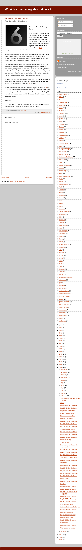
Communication (64, 184)
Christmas (62, 220)
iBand (62, 403)
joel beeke (62, 285)
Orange (61, 203)
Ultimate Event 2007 (66, 517)
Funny (61, 140)
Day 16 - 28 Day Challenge (68, 455)
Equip (61, 266)
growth (61, 116)
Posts (60, 22)
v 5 (29, 83)
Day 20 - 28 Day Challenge (68, 434)
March (63, 393)
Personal (61, 113)
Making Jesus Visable (67, 413)
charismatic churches (65, 277)
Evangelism (62, 233)
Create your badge (62, 87)
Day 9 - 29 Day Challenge (68, 486)
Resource (62, 269)
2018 (61, 341)
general (61, 129)
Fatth (60, 206)
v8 (46, 87)
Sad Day (63, 484)
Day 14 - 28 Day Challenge (68, 465)
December (64, 369)
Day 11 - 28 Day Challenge (68, 476)
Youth (60, 187)
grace (60, 108)
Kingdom (61, 222)
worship (61, 181)
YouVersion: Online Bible (69, 49)
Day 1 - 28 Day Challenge (68, 525)
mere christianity (64, 296)
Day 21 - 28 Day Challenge (68, 432)
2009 (61, 364)
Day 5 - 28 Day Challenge (68, 501)
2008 (61, 367)
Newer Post (5, 177)
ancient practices (64, 244)
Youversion (62, 214)
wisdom (61, 318)
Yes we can (63, 463)
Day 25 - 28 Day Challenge (68, 408)
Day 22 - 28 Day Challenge (68, 426)
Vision (61, 201)
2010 (61, 362)
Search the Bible (69, 42)
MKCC (61, 99)
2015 (61, 349)
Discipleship (62, 171)
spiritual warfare (64, 304)
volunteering (63, 313)
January (63, 531)
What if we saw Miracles (67, 429)
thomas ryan (63, 310)
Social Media (63, 225)
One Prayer (62, 151)
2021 (61, 333)
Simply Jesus (63, 135)
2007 (61, 534)
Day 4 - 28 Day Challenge (68, 509)
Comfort (61, 198)
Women (61, 274)
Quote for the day (65, 439)
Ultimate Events (64, 154)
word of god (62, 321)
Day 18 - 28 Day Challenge (68, 449)
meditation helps (64, 291)
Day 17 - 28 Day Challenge (68, 452)
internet (61, 168)
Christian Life (63, 102)
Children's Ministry (64, 165)
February (64, 396)
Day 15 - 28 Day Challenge (68, 460)
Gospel (61, 192)
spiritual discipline (64, 302)
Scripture (62, 209)
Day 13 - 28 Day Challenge (68, 468)
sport (60, 263)
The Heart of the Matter (67, 528)
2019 (61, 338)
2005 (61, 540)
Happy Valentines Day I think (69, 473)
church (61, 110)
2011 (61, 359)
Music (61, 121)
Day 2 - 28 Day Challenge (68, 520)
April (62, 390)
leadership (62, 105)
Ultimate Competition (66, 418)
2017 (61, 343)
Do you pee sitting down (67, 411)
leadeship (62, 195)
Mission (61, 127)
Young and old (64, 442)
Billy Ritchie (62, 61)
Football (61, 190)
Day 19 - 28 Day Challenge (68, 437)
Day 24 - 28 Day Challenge (68, 421)
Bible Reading (63, 94)
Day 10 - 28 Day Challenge (68, 481)
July (62, 382)
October (63, 375)
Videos (61, 97)
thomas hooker (63, 307)
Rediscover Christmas (66, 157)
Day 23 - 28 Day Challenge (68, 424)
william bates (63, 315)
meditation (62, 247)
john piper (62, 288)
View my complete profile (67, 64)
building (61, 138)
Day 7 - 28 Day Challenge (68, 496)
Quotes (61, 119)
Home (27, 177)
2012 (61, 357)
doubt (60, 228)
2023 (61, 327)
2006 (61, 537)
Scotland (61, 272)
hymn (60, 282)
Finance (61, 236)
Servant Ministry (64, 211)
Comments (62, 25)
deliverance (62, 280)
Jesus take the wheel (66, 504)
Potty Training (64, 478)
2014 (61, 351)
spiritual (61, 299)
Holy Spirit (62, 160)
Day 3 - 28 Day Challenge (68, 515)
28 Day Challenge (45, 112)
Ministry (61, 255)
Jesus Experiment (64, 176)
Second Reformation (66, 512)
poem (60, 261)
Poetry (61, 241)
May (62, 388)
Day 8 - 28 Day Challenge (68, 489)
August (63, 380)
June (62, 385)
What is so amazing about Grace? (28, 9)
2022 (61, 330)
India (60, 250)
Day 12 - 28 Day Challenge (68, 471)
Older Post (49, 177)
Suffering (62, 132)
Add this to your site (68, 53)
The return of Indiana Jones (68, 457)
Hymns (61, 239)
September (64, 377)
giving (61, 217)
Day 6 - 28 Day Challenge (16, 21)
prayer (61, 146)
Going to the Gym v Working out (70, 507)
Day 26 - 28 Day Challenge (68, 405)
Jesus (61, 173)
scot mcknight (63, 231)
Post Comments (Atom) (17, 181)
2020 (61, 335)
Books (61, 162)
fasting (61, 258)
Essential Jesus (64, 143)
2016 (61, 346)
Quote (61, 179)
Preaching (62, 124)
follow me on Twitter (74, 72)
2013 (61, 354)
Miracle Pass (64, 523)
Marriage (61, 252)
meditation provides (65, 293)
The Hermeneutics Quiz (67, 416)
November (64, 372)
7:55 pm (23, 110)
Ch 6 (40, 48)
